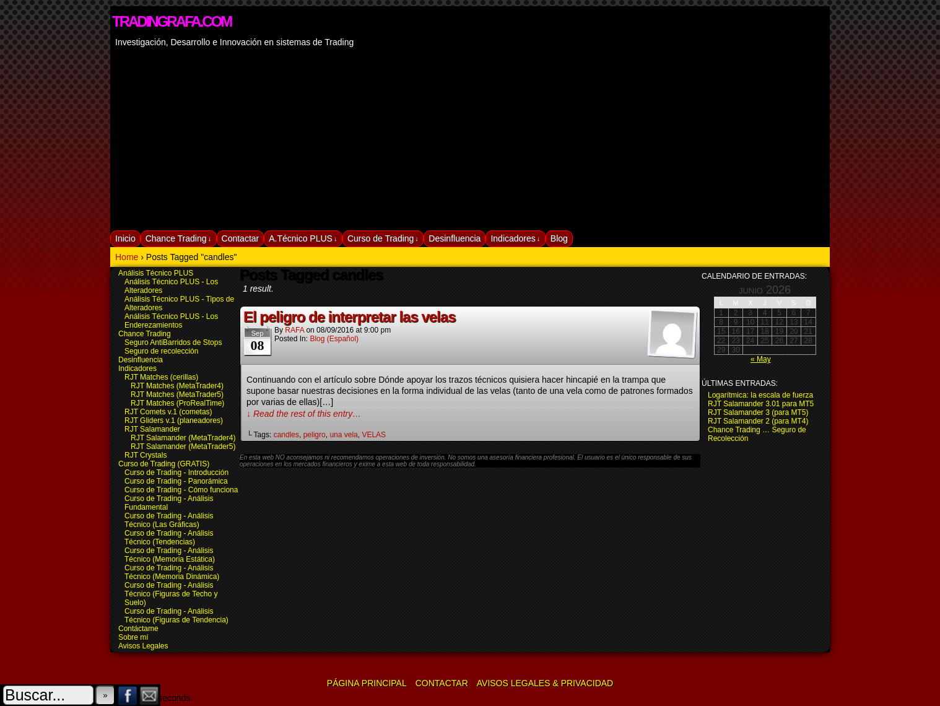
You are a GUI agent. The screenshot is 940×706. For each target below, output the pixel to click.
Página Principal (367, 683)
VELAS (374, 434)
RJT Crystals (145, 455)
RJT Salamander (152, 429)
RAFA (294, 330)
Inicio (125, 238)
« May (761, 359)
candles (286, 434)
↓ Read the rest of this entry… (303, 414)
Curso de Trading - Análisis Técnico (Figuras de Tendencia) (176, 615)
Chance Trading (178, 238)
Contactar (240, 238)
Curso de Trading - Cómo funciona (181, 490)
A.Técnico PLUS (303, 238)
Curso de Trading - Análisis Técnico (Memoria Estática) (169, 555)
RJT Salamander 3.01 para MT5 (761, 403)
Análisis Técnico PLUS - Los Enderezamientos (171, 320)
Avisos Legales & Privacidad (545, 683)
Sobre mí (133, 637)
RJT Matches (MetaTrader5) (177, 394)
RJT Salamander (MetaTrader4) (183, 438)
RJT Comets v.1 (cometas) (168, 411)
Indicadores (515, 238)
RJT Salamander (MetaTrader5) (183, 446)
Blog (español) (334, 338)
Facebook (128, 695)
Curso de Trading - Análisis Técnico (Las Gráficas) (168, 520)
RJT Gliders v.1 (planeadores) (173, 420)
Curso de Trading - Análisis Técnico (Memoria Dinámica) (171, 572)
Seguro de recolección (161, 351)
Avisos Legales (143, 646)
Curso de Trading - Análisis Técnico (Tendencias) (168, 537)
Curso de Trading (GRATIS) (163, 464)
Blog (559, 238)
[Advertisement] (470, 137)
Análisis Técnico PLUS (155, 273)
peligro (314, 434)
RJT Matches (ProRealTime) (177, 403)
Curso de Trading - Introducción (176, 472)
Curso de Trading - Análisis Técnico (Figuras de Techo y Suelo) (171, 594)
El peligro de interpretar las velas (349, 316)
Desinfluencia (455, 238)
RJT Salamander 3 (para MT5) (758, 412)
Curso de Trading (383, 238)
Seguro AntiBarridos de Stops (173, 342)
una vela (343, 434)
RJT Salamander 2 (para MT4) (758, 421)
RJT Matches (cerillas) (161, 377)
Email (149, 695)
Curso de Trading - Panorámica (176, 481)
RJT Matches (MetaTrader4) (177, 385)
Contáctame (138, 628)
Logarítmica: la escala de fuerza (760, 395)
